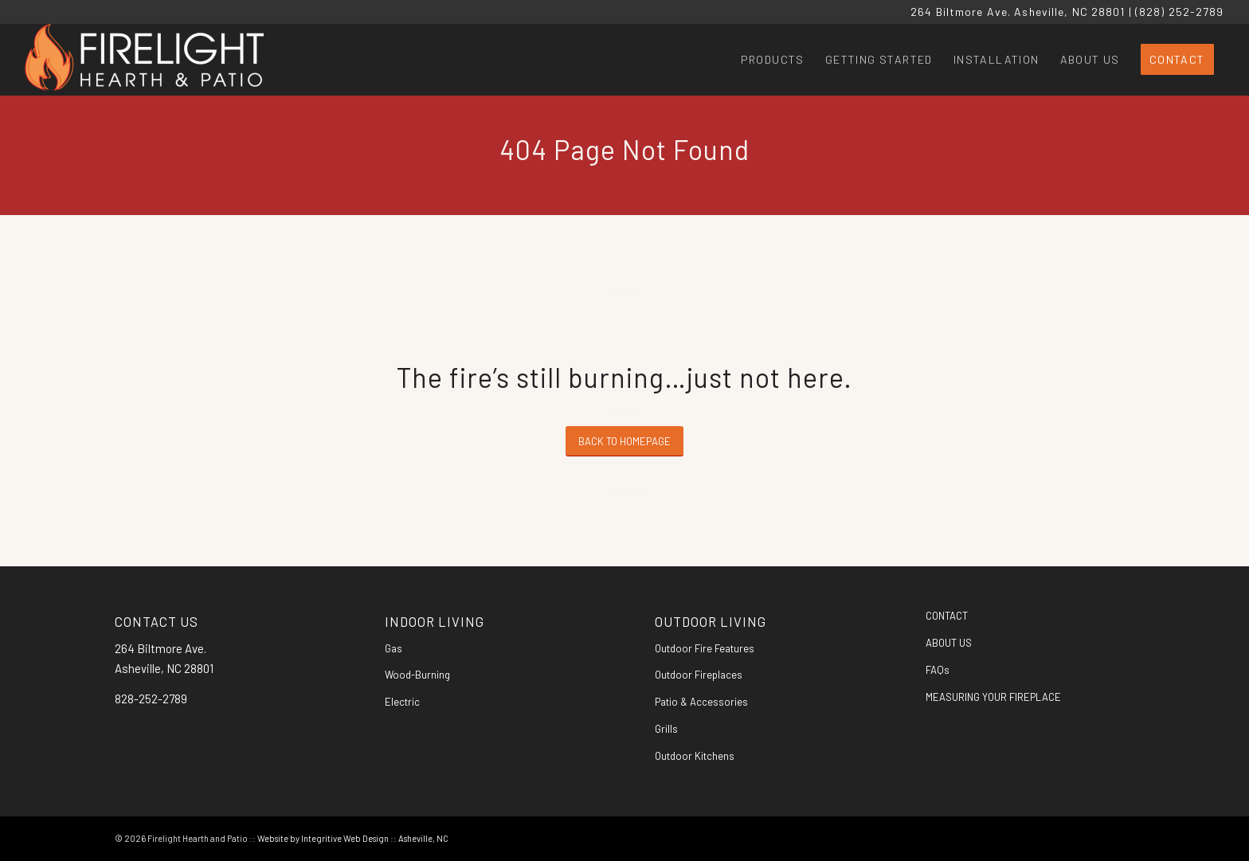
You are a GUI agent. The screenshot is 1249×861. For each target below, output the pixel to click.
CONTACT (947, 615)
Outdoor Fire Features (704, 648)
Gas (393, 648)
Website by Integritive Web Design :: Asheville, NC (352, 838)
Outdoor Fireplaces (698, 674)
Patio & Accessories (701, 701)
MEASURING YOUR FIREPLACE (993, 697)
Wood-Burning (417, 674)
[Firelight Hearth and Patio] (144, 60)
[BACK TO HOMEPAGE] (624, 441)
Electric (402, 701)
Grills (666, 728)
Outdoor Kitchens (694, 755)
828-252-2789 (151, 698)
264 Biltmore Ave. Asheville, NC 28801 (1017, 11)
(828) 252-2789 (1179, 11)
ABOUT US (949, 642)
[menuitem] (772, 60)
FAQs (937, 669)
